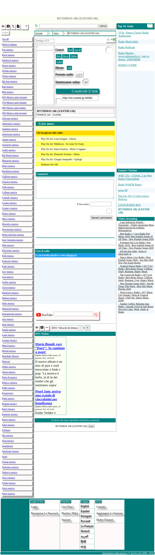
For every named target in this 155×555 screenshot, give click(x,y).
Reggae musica (9, 404)
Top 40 (5, 39)
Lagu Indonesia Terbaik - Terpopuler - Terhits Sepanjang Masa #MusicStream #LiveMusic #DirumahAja (136, 226)
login (34, 506)
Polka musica (8, 388)
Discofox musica (10, 224)
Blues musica (8, 166)
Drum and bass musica (13, 234)
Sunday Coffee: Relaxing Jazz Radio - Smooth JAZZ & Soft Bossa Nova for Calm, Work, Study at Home (135, 308)
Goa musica (7, 277)
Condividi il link (85, 91)
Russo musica (8, 419)
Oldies (74, 56)
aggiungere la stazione (109, 513)
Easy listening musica (12, 240)
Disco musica (8, 219)
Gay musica (7, 271)
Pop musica (7, 49)
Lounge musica (9, 340)
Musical (6, 361)
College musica (9, 192)
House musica (9, 65)
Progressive (7, 393)
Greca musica (8, 287)
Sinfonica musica (10, 467)
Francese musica (10, 261)
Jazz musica (8, 319)
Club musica (8, 187)
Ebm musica (8, 245)
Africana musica (10, 118)
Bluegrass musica (10, 160)
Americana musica (11, 134)
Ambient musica (10, 129)
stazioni (66, 519)
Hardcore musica (10, 293)
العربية (84, 536)
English (85, 506)
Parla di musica (9, 377)
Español (85, 511)
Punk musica (8, 398)
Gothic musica (9, 282)
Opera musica (8, 372)
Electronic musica (10, 250)
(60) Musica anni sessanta (14, 97)
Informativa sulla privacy (114, 553)
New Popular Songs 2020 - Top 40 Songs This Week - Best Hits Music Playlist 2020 (135, 286)
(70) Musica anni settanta (14, 102)
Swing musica (9, 462)
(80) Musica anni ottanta (14, 108)
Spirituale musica (10, 451)
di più (91, 426)
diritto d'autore (105, 519)
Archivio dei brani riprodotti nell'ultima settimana (75, 420)
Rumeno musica (10, 414)
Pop (70, 50)
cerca (103, 25)
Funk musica (8, 266)
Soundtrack (7, 446)
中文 (83, 546)
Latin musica (8, 335)
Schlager (6, 430)
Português (86, 516)
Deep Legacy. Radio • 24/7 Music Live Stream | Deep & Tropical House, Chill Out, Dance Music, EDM (135, 296)
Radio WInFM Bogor (130, 184)
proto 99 (122, 190)
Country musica (9, 208)
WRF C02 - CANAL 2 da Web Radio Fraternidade (135, 177)
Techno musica (9, 71)
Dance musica (9, 213)
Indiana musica (9, 298)
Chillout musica (9, 176)
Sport (4, 456)
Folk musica (8, 256)
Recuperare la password (44, 513)
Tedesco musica (9, 472)
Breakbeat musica (10, 171)
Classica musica (10, 182)
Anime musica (9, 139)
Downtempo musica (11, 229)
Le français (87, 526)
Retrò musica (8, 409)
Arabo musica (8, 150)
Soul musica (8, 441)
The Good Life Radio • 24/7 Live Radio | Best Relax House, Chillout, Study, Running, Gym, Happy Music (136, 278)
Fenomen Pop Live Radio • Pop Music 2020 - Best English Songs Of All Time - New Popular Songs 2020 (136, 245)
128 (69, 68)
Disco (65, 56)
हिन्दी (83, 541)
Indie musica (8, 303)
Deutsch (85, 531)
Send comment (101, 217)
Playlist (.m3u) (70, 513)
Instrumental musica (12, 314)
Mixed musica (9, 351)
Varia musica (8, 488)
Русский (85, 521)
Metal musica (8, 345)
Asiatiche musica (10, 145)
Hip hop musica (9, 81)
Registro (71, 255)
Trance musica (9, 76)
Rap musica (7, 86)
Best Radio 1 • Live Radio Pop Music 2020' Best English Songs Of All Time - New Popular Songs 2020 (136, 237)
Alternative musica (11, 123)
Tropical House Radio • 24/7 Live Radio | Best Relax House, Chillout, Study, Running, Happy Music (135, 269)
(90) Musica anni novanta (14, 113)
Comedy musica (10, 197)
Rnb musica (7, 92)
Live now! (67, 506)
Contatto (101, 506)
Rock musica (8, 55)
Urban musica (8, 483)
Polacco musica (9, 382)
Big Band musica (10, 155)
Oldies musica (9, 367)
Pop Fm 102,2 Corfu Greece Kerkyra (133, 198)
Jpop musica (8, 324)
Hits (59, 56)
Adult (59, 62)
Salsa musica (8, 425)
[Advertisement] (77, 7)
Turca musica (8, 477)
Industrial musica (10, 308)
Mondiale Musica (10, 356)
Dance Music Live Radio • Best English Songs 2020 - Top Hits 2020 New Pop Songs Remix (135, 260)
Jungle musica (9, 330)
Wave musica (8, 493)
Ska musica (7, 435)
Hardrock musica (10, 60)
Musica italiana (9, 44)
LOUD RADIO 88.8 (129, 205)
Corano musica (9, 203)
